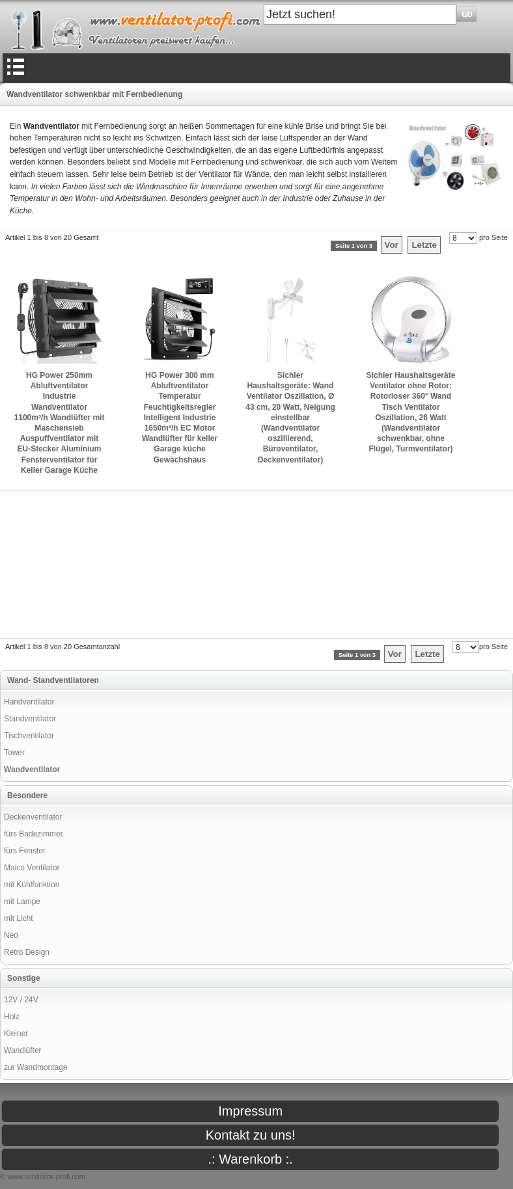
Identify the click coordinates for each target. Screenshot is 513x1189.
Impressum (250, 1111)
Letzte (424, 245)
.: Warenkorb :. (250, 1159)
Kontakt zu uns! (251, 1135)
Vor (391, 245)
